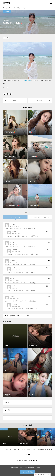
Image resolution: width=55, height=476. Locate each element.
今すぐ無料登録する (27, 472)
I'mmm (6, 3)
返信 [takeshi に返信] (49, 242)
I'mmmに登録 (27, 80)
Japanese (39, 474)
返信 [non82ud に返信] (47, 231)
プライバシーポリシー (28, 449)
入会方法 (8, 449)
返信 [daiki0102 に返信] (49, 224)
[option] (27, 437)
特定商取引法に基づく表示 (46, 449)
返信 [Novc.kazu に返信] (49, 278)
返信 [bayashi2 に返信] (49, 296)
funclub (7, 11)
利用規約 (16, 449)
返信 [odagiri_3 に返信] (49, 260)
